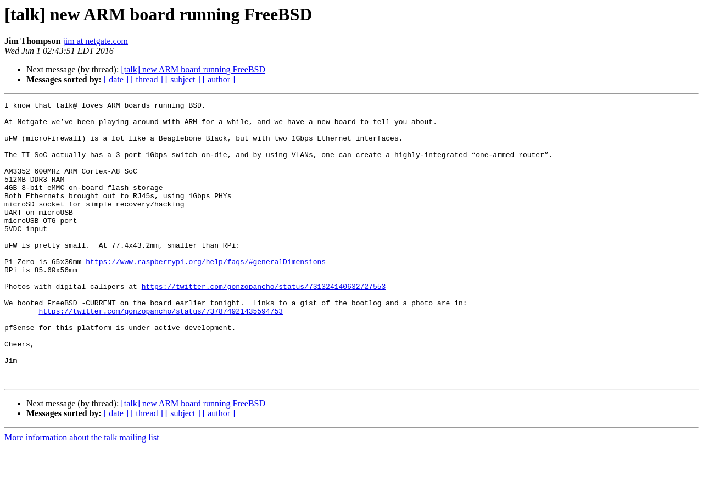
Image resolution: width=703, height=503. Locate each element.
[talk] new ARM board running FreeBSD (193, 69)
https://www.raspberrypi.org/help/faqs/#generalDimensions (206, 294)
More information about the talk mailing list (81, 493)
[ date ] (116, 79)
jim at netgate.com (95, 41)
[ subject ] (182, 79)
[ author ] (219, 79)
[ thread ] (147, 79)
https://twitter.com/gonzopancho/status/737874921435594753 (160, 354)
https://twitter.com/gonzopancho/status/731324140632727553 (264, 324)
